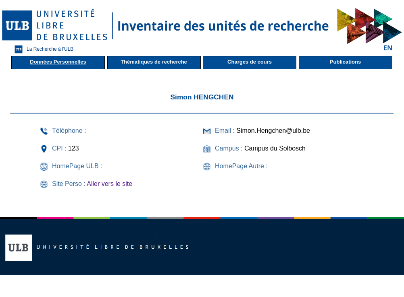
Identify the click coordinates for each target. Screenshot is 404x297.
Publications (345, 62)
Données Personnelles (58, 62)
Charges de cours (249, 62)
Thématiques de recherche (154, 62)
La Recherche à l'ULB (41, 49)
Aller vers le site (109, 183)
